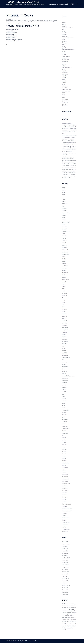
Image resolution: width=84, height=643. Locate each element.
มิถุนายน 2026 (65, 541)
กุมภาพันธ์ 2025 (65, 578)
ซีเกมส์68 (64, 414)
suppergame (65, 378)
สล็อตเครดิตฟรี (65, 479)
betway (63, 219)
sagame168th (65, 341)
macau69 (64, 281)
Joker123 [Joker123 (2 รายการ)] (69, 605)
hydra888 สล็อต (65, 254)
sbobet (63, 346)
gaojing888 (64, 245)
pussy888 (64, 32)
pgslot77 (64, 53)
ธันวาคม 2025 (65, 555)
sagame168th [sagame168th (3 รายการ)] (72, 614)
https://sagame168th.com (68, 27)
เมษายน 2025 (65, 573)
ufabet (63, 396)
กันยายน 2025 (65, 562)
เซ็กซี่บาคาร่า (65, 497)
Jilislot (28, 20)
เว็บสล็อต (64, 520)
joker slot (64, 104)
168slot (64, 187)
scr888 (63, 348)
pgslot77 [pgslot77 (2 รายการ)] (75, 610)
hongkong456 (65, 252)
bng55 (63, 224)
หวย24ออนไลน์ (65, 490)
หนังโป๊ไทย (64, 87)
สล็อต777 (64, 458)
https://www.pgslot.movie (68, 37)
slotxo (63, 84)
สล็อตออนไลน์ (11, 23)
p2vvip (63, 291)
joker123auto (65, 265)
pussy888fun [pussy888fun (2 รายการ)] (74, 612)
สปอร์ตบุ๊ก (64, 444)
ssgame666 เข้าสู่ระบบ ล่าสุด (68, 375)
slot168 (64, 364)
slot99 (63, 69)
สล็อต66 (64, 71)
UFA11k (64, 389)
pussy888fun (65, 327)
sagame (64, 336)
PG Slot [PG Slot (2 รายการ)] (67, 610)
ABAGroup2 (14, 20)
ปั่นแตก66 (48, 21)
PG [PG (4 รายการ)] (64, 610)
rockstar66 (64, 332)
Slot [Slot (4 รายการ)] (66, 615)
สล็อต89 (64, 465)
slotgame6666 (65, 366)
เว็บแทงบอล (64, 524)
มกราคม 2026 (65, 553)
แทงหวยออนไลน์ (66, 529)
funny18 (64, 242)
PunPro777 (49, 20)
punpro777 (64, 58)
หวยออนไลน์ (65, 61)
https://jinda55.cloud (66, 67)
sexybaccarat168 (10, 21)
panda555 (64, 295)
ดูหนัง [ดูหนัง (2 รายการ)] (73, 617)
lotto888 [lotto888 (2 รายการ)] (71, 607)
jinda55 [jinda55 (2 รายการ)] (67, 605)
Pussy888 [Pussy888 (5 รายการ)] (69, 612)
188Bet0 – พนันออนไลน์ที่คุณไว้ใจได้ (22, 2)
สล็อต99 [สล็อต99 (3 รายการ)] (68, 621)
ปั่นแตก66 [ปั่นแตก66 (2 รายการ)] (74, 619)
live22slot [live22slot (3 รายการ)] (68, 607)
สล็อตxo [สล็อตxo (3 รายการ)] (67, 623)
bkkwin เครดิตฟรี (66, 222)
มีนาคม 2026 (65, 548)
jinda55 (63, 258)
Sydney (36, 640)
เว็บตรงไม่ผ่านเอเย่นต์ (67, 511)
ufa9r (63, 394)
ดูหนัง (63, 46)
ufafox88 (64, 398)
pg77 (63, 304)
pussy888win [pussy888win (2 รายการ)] (64, 614)
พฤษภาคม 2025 (65, 571)
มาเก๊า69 (64, 440)
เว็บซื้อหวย (64, 506)
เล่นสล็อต (64, 502)
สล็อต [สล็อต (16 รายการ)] (64, 621)
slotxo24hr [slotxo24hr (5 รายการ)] (64, 617)
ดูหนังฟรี (64, 31)
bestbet (64, 217)
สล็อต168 (64, 449)
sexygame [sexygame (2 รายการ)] (63, 615)
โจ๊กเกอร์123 (65, 106)
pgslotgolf (64, 316)
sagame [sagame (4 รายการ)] (68, 614)
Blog (68, 3)
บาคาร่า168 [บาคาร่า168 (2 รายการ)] (66, 619)
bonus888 (64, 229)
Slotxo (24, 21)
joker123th (64, 268)
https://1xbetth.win (66, 89)
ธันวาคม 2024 (65, 583)
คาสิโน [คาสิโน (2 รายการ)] (71, 617)
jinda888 (64, 261)
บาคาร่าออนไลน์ (42, 21)
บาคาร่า (37, 21)
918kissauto (65, 203)
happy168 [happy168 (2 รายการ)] (75, 604)
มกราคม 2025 (65, 580)
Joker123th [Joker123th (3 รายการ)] (64, 607)
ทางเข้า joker (65, 102)
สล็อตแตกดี (64, 485)
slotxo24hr (64, 371)
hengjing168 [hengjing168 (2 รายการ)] (64, 605)
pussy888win (65, 330)
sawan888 (64, 343)
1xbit (63, 197)
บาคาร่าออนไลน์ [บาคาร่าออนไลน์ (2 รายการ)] (70, 619)
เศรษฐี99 (64, 527)
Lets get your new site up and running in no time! (58, 4)
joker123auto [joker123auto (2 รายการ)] (73, 605)
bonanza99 (64, 226)
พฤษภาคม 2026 (65, 544)
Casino (24, 20)
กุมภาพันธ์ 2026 (65, 551)
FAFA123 (64, 236)
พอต (63, 435)
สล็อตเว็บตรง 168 (66, 483)
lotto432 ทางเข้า (65, 279)
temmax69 (64, 382)
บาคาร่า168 (64, 36)
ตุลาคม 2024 (65, 587)
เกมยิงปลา (16, 23)
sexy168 (64, 350)
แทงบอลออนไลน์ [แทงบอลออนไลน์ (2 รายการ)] (68, 628)
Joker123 (32, 20)
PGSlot (45, 20)
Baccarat (20, 20)
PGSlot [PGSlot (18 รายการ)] (71, 610)
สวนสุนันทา (64, 488)
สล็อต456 (64, 451)
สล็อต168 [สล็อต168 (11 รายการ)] (73, 621)
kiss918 (64, 96)
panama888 (65, 293)
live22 (63, 44)
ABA (11, 20)
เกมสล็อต (64, 495)
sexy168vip (64, 352)
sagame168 (64, 339)
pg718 (63, 302)
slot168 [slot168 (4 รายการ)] (69, 615)
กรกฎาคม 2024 (65, 594)
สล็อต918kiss (65, 467)
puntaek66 (64, 320)
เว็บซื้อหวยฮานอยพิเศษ (67, 508)
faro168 (64, 238)
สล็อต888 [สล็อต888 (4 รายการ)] (64, 623)
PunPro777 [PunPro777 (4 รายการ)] (64, 612)
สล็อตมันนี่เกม (65, 474)
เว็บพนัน (20, 23)
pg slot (63, 94)
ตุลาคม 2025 (65, 560)
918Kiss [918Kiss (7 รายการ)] (64, 604)
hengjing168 (65, 249)
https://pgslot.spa (66, 91)
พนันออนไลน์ (52, 21)
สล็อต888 (64, 75)
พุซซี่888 (64, 437)
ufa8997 (64, 391)
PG (39, 20)
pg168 (63, 65)
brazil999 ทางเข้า (66, 231)
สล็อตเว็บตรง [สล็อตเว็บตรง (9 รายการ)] (72, 626)
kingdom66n (65, 272)
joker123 (64, 24)
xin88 (63, 403)
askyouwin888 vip (66, 213)
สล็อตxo (64, 472)
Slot (16, 21)
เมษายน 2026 (65, 546)
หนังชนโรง (64, 26)
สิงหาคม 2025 (65, 564)
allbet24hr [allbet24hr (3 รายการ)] (69, 604)
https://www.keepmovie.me (68, 49)
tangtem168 (65, 380)
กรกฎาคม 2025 (65, 567)
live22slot (64, 277)
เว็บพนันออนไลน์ (25, 23)
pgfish (63, 307)
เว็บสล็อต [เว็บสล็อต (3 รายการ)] (64, 628)
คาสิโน (28, 21)
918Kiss (8, 20)
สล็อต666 (64, 456)
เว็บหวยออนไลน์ (65, 522)
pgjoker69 (64, 309)
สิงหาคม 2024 (65, 592)
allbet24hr (64, 210)
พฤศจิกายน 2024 (66, 585)
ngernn (36, 20)
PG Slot (41, 20)
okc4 (63, 288)
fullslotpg (64, 43)
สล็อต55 (64, 453)
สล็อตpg (64, 469)
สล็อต (7, 23)
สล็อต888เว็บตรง (66, 463)
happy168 (64, 247)
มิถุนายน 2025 (65, 569)
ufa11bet (64, 387)
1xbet (63, 194)
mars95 (64, 284)
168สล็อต (64, 190)
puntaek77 (64, 323)
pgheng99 (64, 41)
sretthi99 (64, 373)
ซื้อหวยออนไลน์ (65, 59)
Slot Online (19, 21)
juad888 (64, 270)
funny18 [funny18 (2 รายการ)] (72, 604)
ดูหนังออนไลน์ (65, 101)
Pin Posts (72, 4)
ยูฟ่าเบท (64, 442)
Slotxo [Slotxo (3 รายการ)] (72, 615)
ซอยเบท (64, 412)
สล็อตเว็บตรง (65, 72)
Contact (72, 3)
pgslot (63, 39)
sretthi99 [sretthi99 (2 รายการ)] (69, 617)
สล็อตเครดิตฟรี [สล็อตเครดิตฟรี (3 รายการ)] (65, 626)
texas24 (64, 385)
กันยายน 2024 (65, 590)
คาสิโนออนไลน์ (32, 21)
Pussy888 (55, 20)
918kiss (64, 22)
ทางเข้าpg (64, 421)
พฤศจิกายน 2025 (66, 557)
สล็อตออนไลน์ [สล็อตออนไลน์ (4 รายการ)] (73, 623)
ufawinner (64, 401)
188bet (63, 192)
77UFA (63, 199)
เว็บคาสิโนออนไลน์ (66, 504)
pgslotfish (64, 314)
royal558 (64, 334)
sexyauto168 (65, 355)
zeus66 (63, 405)
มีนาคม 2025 (65, 576)
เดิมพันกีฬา (64, 499)
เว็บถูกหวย (64, 513)
